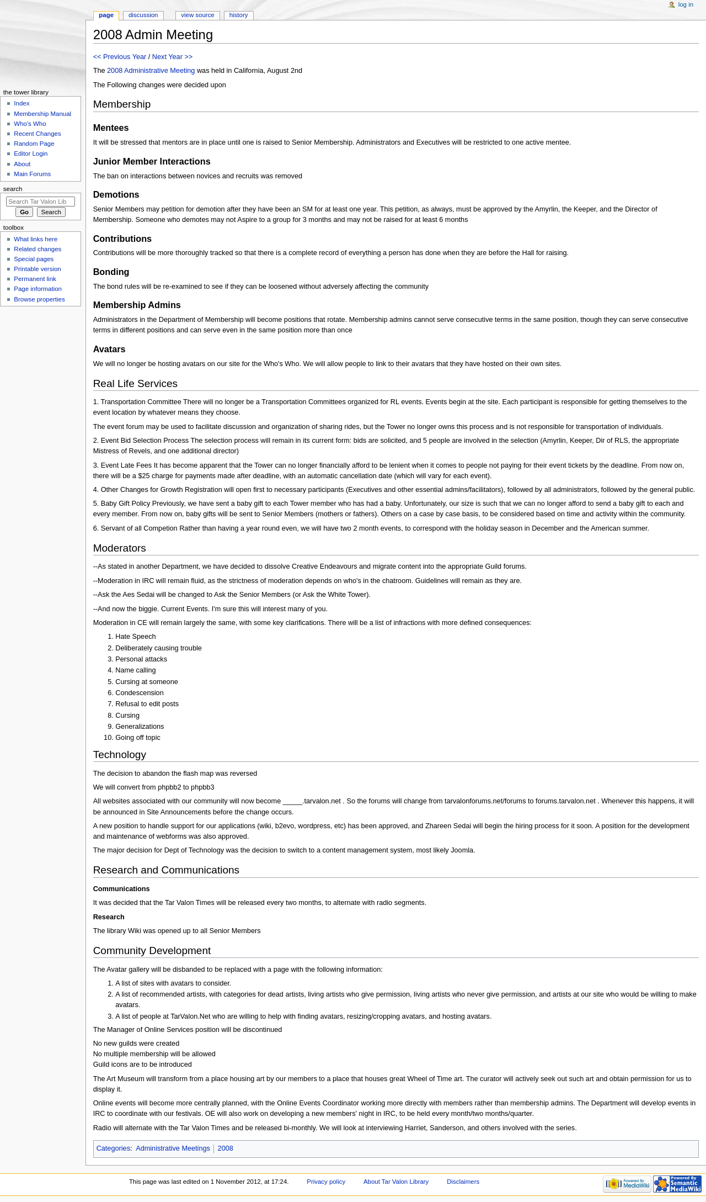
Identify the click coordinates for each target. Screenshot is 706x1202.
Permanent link (35, 279)
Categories (113, 1148)
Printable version (37, 269)
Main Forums (32, 174)
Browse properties (39, 299)
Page (106, 15)
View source (197, 15)
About (22, 164)
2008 (114, 71)
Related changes (37, 249)
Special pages (34, 259)
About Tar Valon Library (396, 1181)
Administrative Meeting (159, 71)
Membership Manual (42, 113)
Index (21, 103)
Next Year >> (172, 57)
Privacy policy (326, 1181)
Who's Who (30, 123)
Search (13, 189)
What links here (35, 239)
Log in (685, 4)
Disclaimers (463, 1181)
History (238, 15)
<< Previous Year (120, 57)
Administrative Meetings (173, 1148)
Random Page (34, 143)
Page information (38, 288)
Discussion (143, 15)
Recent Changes (37, 133)
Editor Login (30, 153)
